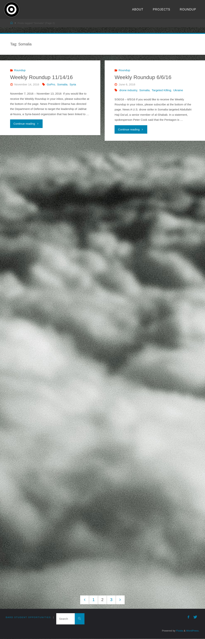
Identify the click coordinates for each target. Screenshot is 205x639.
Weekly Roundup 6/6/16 (143, 77)
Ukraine (178, 90)
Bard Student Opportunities (29, 617)
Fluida (179, 630)
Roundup (20, 70)
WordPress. (192, 630)
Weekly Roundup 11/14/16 (41, 77)
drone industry (128, 90)
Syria (73, 84)
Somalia (62, 84)
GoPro (51, 84)
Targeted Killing (161, 90)
